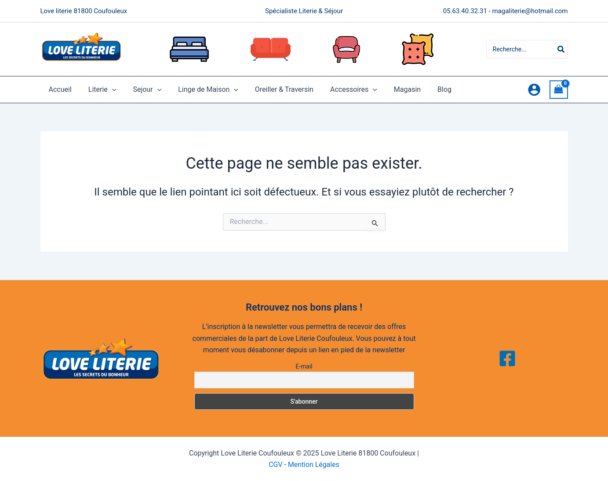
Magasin (390, 89)
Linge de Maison (199, 89)
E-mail (304, 366)
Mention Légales (314, 464)
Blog (425, 89)
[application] (108, 89)
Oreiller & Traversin (272, 89)
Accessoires (339, 89)
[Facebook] (507, 358)
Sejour (140, 89)
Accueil (58, 89)
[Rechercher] (561, 49)
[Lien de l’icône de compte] (534, 89)
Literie (98, 89)
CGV (276, 464)
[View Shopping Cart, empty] (559, 89)
